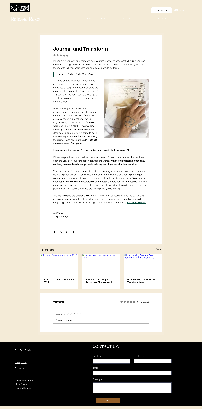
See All (159, 249)
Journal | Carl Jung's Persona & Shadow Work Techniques (99, 281)
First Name (98, 356)
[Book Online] (162, 10)
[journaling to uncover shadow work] (101, 264)
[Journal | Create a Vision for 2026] (59, 264)
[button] (105, 18)
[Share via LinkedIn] (67, 232)
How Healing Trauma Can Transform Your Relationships (141, 281)
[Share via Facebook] (54, 232)
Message (97, 379)
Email (95, 367)
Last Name (139, 356)
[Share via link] (73, 232)
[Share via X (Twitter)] (61, 232)
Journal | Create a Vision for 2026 (59, 281)
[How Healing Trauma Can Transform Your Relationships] (142, 264)
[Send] (108, 400)
